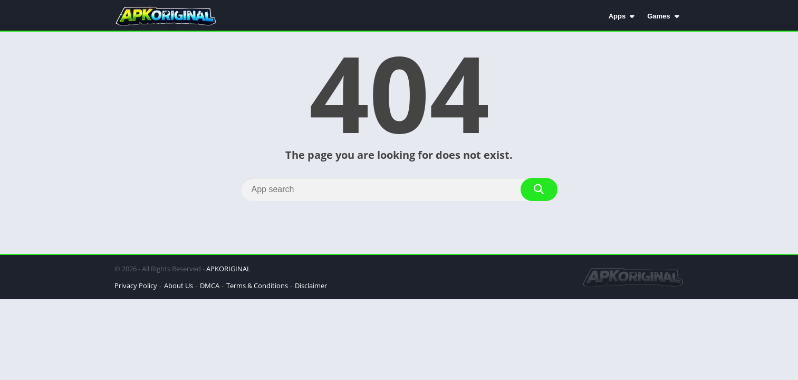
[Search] (399, 189)
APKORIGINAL (228, 268)
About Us (178, 285)
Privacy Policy (135, 285)
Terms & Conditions (257, 285)
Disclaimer (311, 285)
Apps (617, 16)
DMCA (209, 285)
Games (658, 16)
